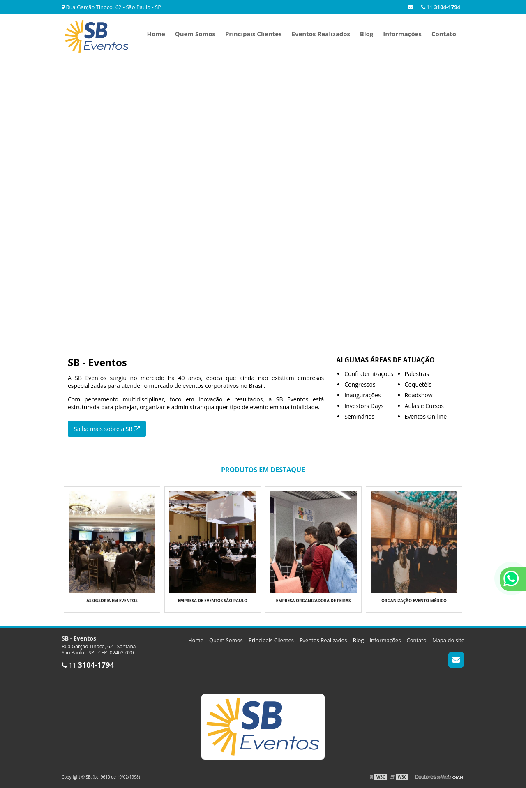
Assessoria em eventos (112, 601)
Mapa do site (448, 640)
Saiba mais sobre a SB (107, 429)
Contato (443, 34)
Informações (402, 34)
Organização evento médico (414, 601)
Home (156, 34)
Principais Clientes (253, 34)
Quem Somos (195, 34)
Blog (366, 34)
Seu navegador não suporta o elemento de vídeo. (263, 191)
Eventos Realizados (321, 34)
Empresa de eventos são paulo (212, 601)
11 (440, 7)
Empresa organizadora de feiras (313, 601)
